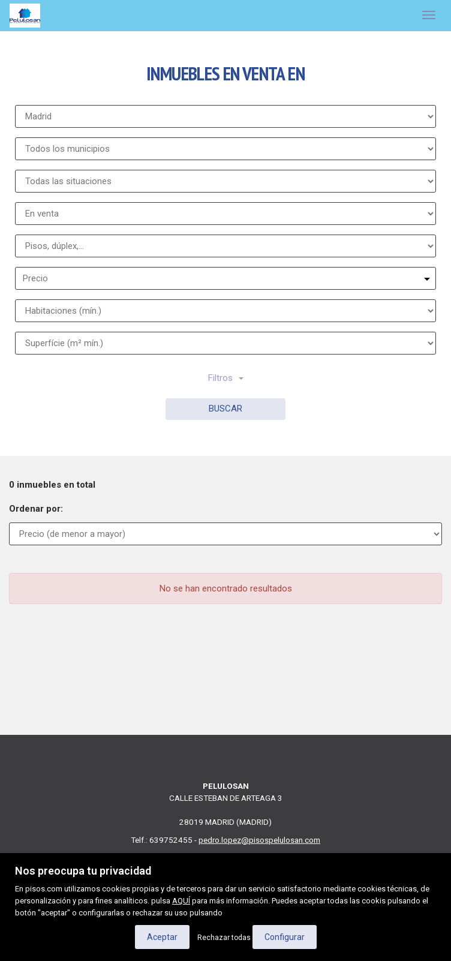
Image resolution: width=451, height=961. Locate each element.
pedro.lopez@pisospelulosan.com (259, 840)
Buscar (225, 408)
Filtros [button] (225, 378)
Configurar (284, 937)
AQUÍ (181, 900)
